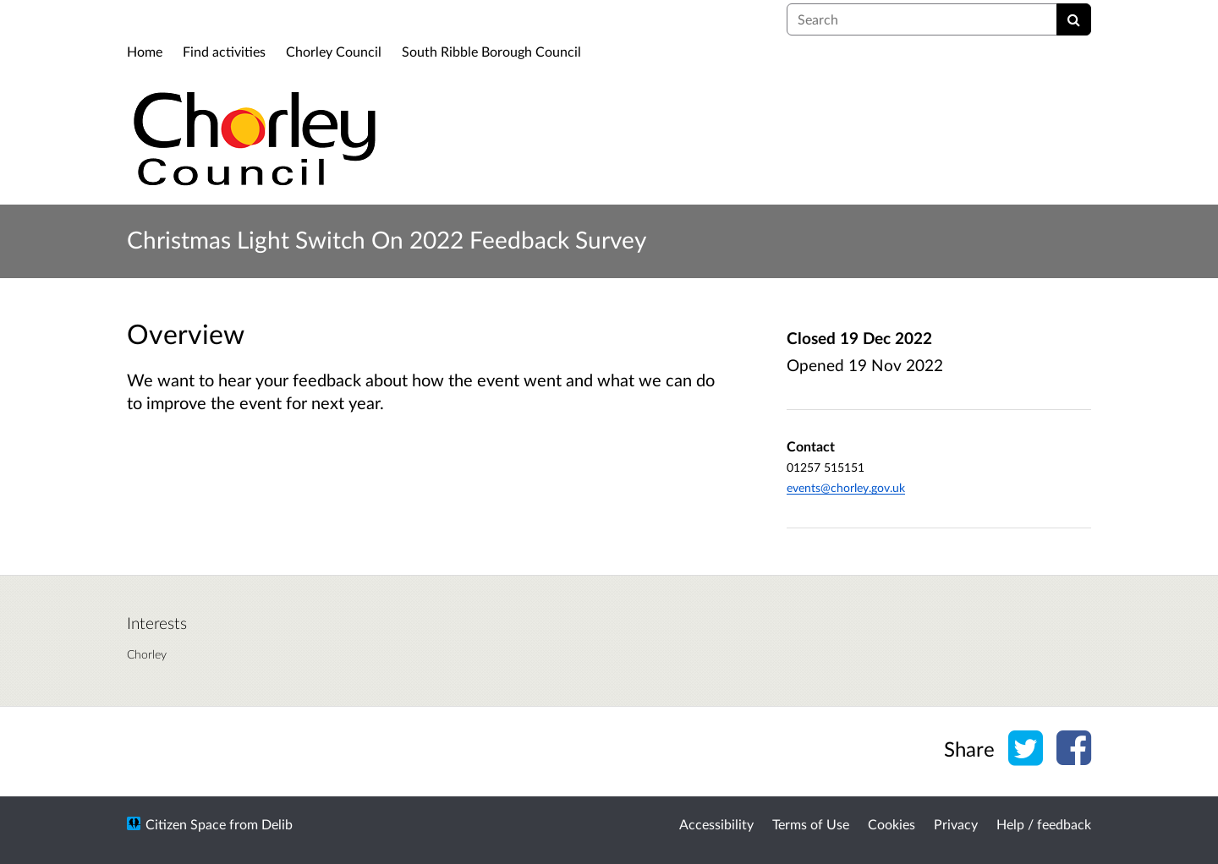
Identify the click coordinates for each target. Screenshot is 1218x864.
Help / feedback (1043, 824)
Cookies (891, 824)
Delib (277, 824)
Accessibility (716, 824)
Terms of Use (810, 824)
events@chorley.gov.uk (846, 487)
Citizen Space (185, 824)
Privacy (956, 824)
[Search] (1073, 19)
